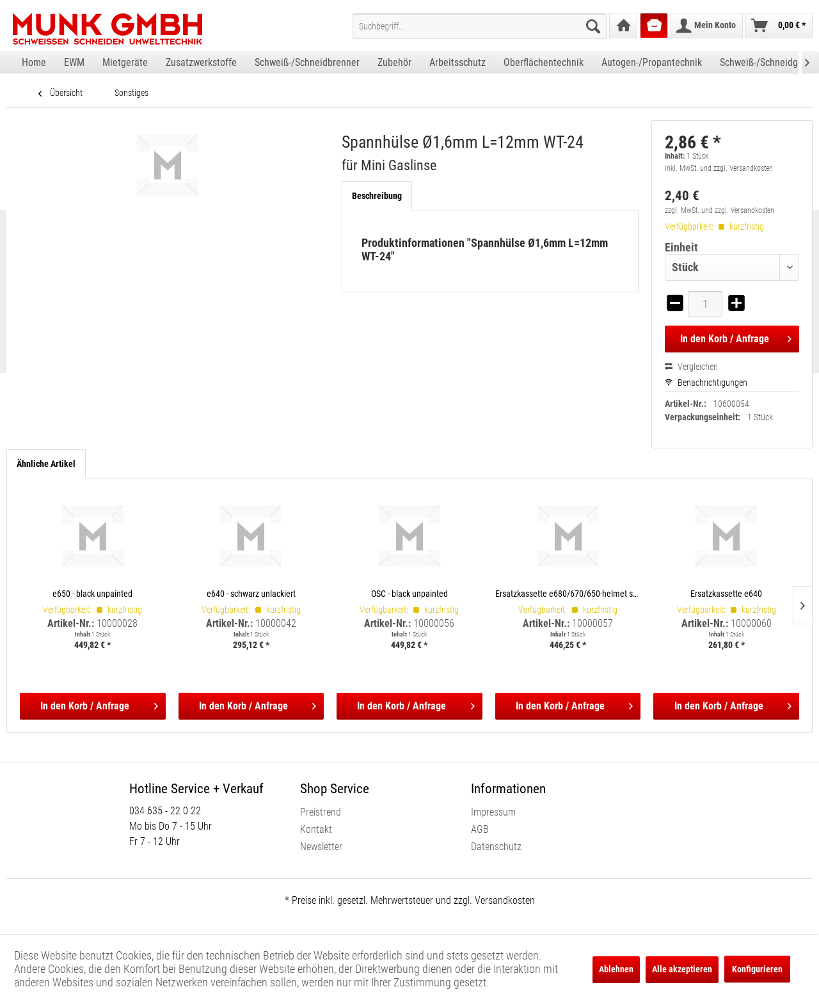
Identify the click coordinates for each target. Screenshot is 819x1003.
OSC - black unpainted (409, 593)
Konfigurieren (757, 969)
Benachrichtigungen (706, 382)
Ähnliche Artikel (46, 464)
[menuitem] (480, 26)
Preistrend (320, 812)
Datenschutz (496, 847)
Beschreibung (377, 196)
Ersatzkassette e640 (726, 593)
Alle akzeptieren (682, 969)
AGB (480, 829)
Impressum (493, 812)
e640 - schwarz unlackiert (251, 593)
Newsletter (321, 847)
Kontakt (316, 829)
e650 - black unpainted (92, 593)
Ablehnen (616, 969)
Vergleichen (691, 366)
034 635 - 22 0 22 (165, 811)
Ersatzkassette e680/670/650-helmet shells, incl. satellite (568, 593)
